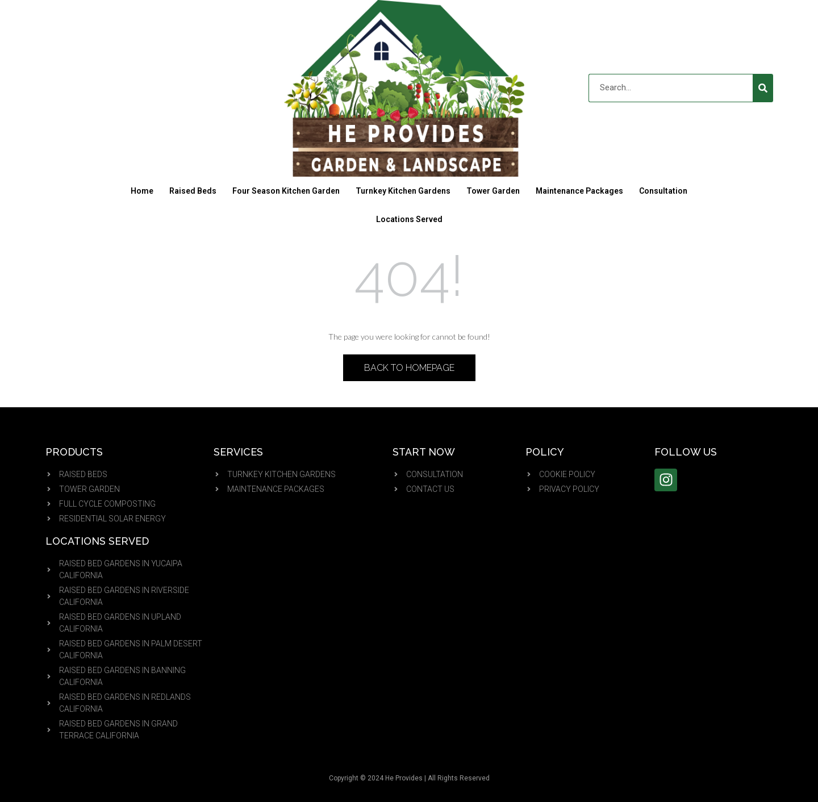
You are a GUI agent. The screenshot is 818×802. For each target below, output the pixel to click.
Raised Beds (192, 190)
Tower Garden (493, 190)
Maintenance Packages (579, 190)
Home (142, 190)
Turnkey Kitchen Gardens (403, 190)
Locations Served (409, 219)
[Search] (763, 88)
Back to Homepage (409, 367)
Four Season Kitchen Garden (286, 190)
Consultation (663, 190)
